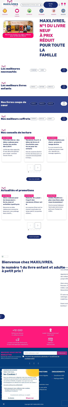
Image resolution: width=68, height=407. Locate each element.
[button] (18, 35)
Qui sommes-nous (43, 384)
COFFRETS (33, 118)
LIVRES (42, 70)
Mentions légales (42, 375)
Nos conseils (7, 138)
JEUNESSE (33, 70)
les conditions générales (40, 356)
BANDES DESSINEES (42, 103)
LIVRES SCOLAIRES (51, 86)
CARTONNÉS (42, 86)
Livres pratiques (51, 103)
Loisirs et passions (34, 103)
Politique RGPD (59, 378)
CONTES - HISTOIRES (34, 86)
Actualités (6, 195)
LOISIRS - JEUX (51, 118)
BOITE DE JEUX (42, 118)
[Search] (41, 4)
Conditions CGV (59, 375)
